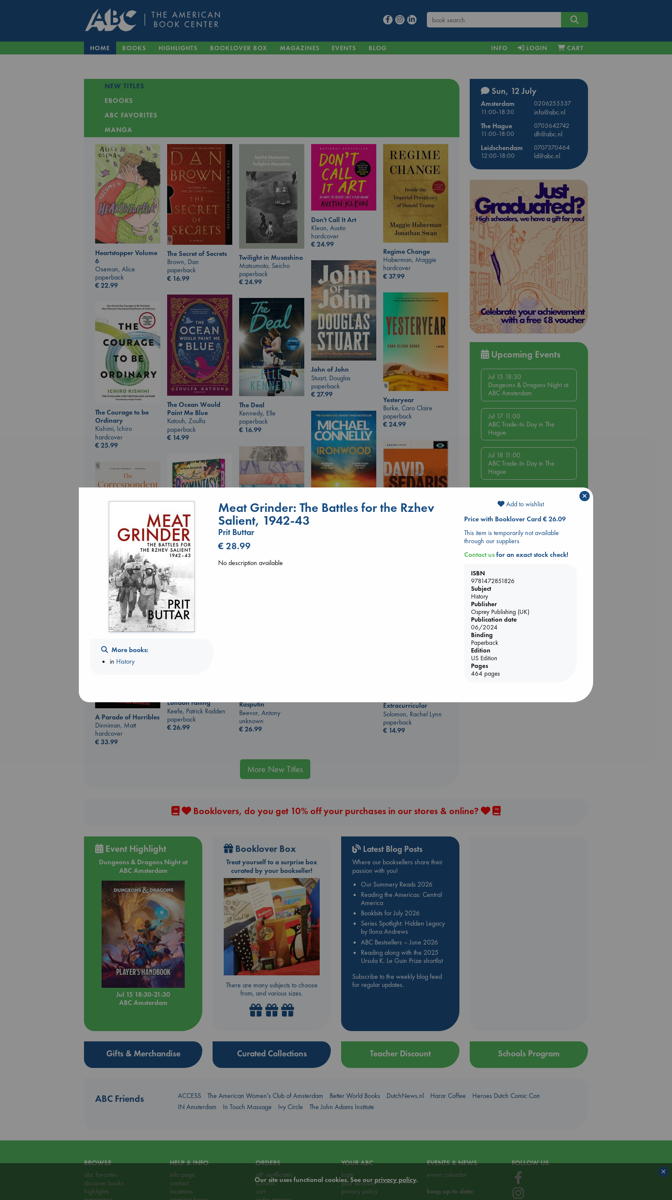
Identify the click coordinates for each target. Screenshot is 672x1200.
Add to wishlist (521, 504)
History (125, 661)
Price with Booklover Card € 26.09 (515, 518)
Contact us (479, 554)
